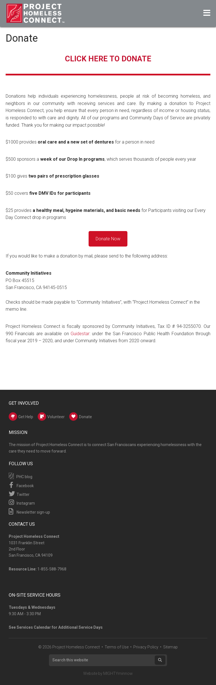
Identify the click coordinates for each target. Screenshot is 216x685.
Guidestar (80, 333)
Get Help (21, 416)
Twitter (19, 494)
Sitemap (170, 647)
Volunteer (51, 416)
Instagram (22, 502)
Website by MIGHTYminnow (108, 673)
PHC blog (20, 476)
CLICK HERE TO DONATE (108, 58)
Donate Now (108, 238)
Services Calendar (34, 627)
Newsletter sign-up (29, 511)
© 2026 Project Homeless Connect (69, 647)
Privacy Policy (145, 647)
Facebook (21, 485)
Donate (80, 416)
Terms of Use (117, 647)
